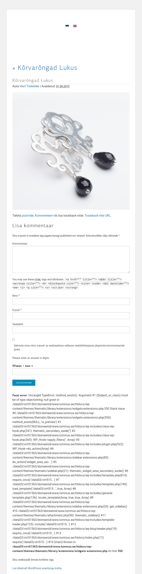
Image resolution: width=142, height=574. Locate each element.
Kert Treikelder (29, 86)
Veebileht (17, 324)
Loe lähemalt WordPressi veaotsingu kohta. (37, 568)
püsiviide (28, 215)
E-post (16, 309)
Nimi (15, 295)
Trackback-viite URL (98, 215)
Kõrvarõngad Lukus (44, 68)
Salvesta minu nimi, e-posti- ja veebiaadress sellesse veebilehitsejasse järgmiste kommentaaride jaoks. (69, 347)
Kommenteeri (44, 215)
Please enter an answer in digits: (31, 357)
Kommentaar (19, 243)
